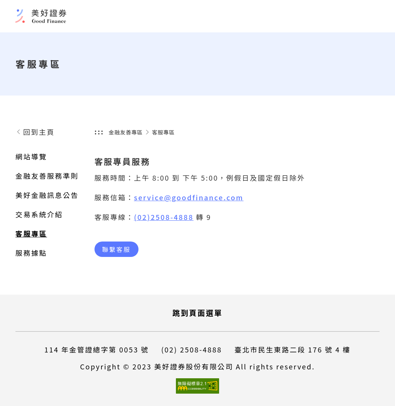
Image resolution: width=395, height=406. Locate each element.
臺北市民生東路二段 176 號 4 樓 (292, 349)
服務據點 (31, 253)
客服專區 (31, 233)
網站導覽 (31, 156)
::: (99, 131)
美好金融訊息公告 (47, 195)
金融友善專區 (126, 132)
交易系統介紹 (39, 214)
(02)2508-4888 (163, 217)
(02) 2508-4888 (191, 349)
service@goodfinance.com (188, 197)
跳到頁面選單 (197, 312)
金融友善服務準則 (47, 176)
